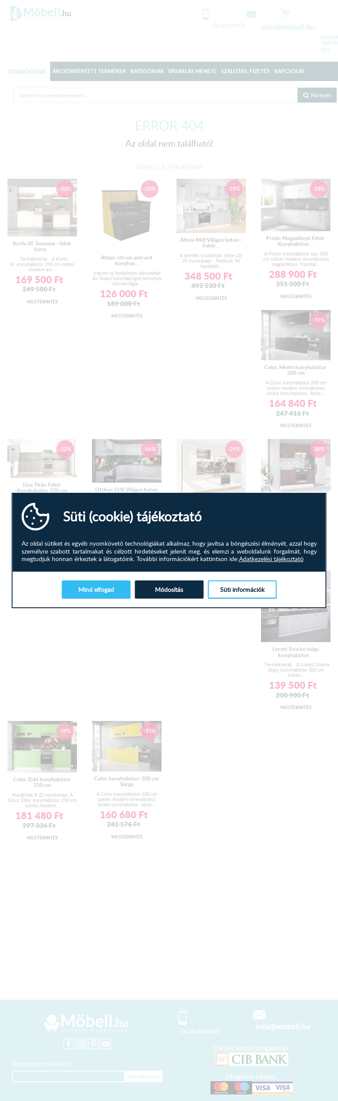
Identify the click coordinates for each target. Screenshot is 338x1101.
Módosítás (169, 589)
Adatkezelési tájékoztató (271, 559)
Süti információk (242, 589)
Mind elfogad (96, 589)
